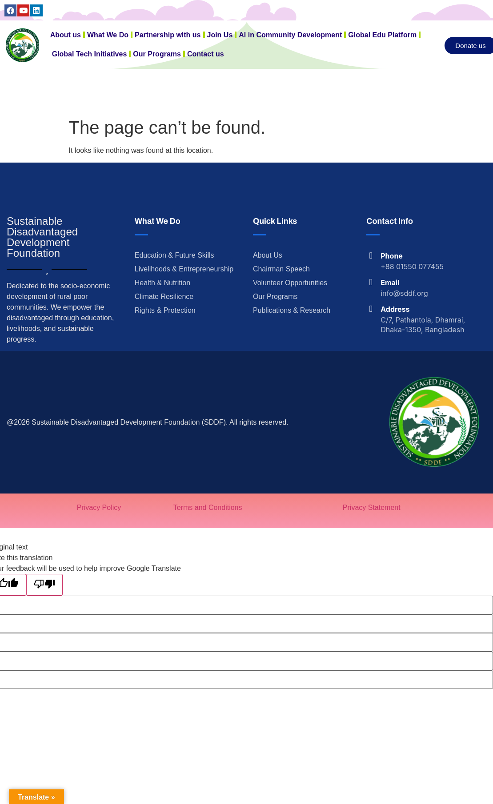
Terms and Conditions (207, 507)
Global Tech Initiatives (89, 54)
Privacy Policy (99, 507)
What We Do (107, 35)
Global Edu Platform (382, 35)
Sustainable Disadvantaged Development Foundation (42, 237)
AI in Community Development (290, 35)
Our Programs (157, 54)
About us (65, 35)
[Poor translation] (44, 585)
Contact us (205, 54)
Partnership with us (167, 35)
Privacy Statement (372, 507)
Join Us (220, 35)
